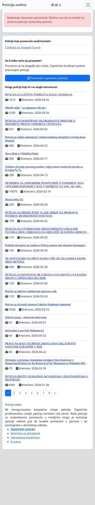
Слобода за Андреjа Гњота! (22, 47)
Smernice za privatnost (25, 433)
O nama (16, 442)
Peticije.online (14, 4)
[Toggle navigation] (88, 4)
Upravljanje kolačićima (25, 437)
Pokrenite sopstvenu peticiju (47, 78)
